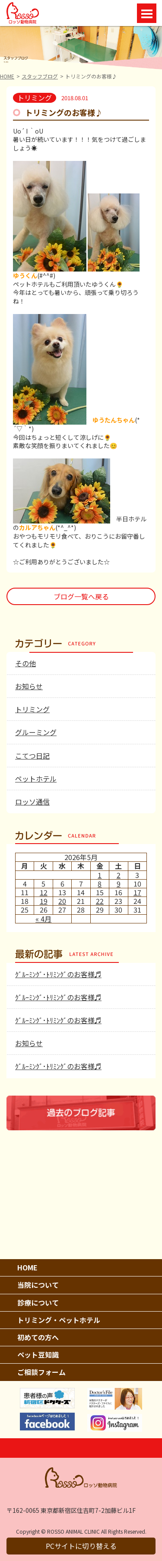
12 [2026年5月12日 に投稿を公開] (44, 892)
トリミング (32, 709)
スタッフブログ (40, 76)
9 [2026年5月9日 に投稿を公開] (119, 883)
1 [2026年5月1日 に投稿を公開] (100, 875)
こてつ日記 (32, 755)
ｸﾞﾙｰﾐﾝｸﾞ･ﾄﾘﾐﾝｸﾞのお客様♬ (58, 974)
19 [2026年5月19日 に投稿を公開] (44, 901)
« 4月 (43, 918)
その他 (25, 663)
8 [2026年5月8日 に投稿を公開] (100, 883)
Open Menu (146, 13)
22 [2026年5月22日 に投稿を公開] (100, 901)
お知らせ (29, 686)
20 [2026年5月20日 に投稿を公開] (62, 901)
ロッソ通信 (32, 801)
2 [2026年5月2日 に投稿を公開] (119, 875)
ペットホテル (36, 778)
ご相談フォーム (41, 1372)
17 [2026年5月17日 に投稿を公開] (137, 892)
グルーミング (36, 732)
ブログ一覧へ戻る (81, 596)
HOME (7, 76)
